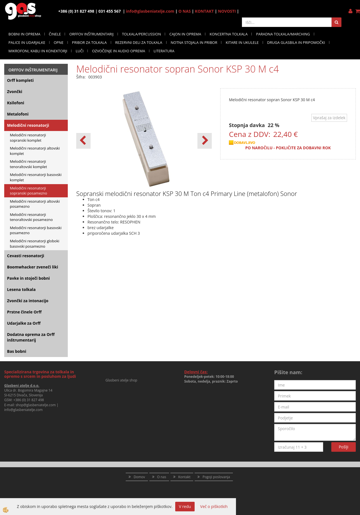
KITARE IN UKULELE (242, 42)
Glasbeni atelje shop (121, 380)
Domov (139, 477)
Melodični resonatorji (28, 125)
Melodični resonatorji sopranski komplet (28, 137)
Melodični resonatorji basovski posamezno (36, 230)
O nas (161, 477)
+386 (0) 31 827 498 (28, 399)
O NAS (185, 11)
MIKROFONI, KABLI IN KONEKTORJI (37, 50)
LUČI (80, 50)
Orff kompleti (20, 80)
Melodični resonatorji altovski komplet (35, 151)
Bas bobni (16, 351)
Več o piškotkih (214, 506)
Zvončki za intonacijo (27, 300)
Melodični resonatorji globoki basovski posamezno (34, 243)
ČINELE (55, 34)
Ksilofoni (15, 102)
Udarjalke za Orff (23, 323)
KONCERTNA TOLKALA (229, 34)
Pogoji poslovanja (216, 477)
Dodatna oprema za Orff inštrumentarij (31, 337)
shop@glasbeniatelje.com (36, 405)
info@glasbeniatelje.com (150, 11)
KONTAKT (204, 11)
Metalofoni (18, 114)
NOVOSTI (227, 11)
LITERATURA (164, 50)
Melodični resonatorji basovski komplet (36, 177)
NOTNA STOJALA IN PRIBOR (194, 42)
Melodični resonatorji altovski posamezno (35, 204)
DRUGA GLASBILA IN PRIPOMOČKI (296, 42)
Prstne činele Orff (24, 312)
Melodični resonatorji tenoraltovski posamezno (31, 217)
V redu (185, 506)
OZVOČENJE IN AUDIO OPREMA (118, 50)
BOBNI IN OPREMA (24, 34)
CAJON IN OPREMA (185, 34)
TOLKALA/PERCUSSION (141, 34)
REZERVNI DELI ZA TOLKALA (138, 42)
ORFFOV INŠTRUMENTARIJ (91, 34)
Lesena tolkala (21, 289)
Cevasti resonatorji (25, 255)
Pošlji (343, 447)
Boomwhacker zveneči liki (32, 267)
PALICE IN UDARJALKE (26, 42)
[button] (204, 141)
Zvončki (14, 91)
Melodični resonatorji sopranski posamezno (28, 191)
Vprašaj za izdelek (329, 117)
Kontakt (184, 477)
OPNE (59, 42)
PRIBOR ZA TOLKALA (89, 42)
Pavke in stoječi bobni (28, 278)
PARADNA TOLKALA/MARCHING (283, 34)
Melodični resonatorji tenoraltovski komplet (28, 164)
